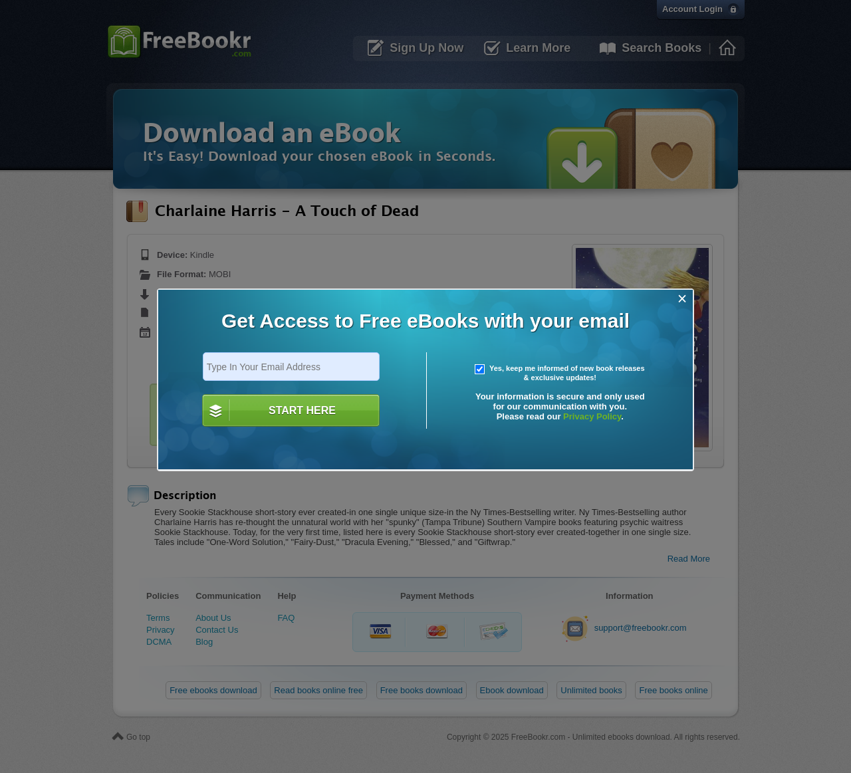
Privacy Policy (592, 416)
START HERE (302, 410)
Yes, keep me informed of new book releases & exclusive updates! (559, 373)
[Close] (682, 298)
